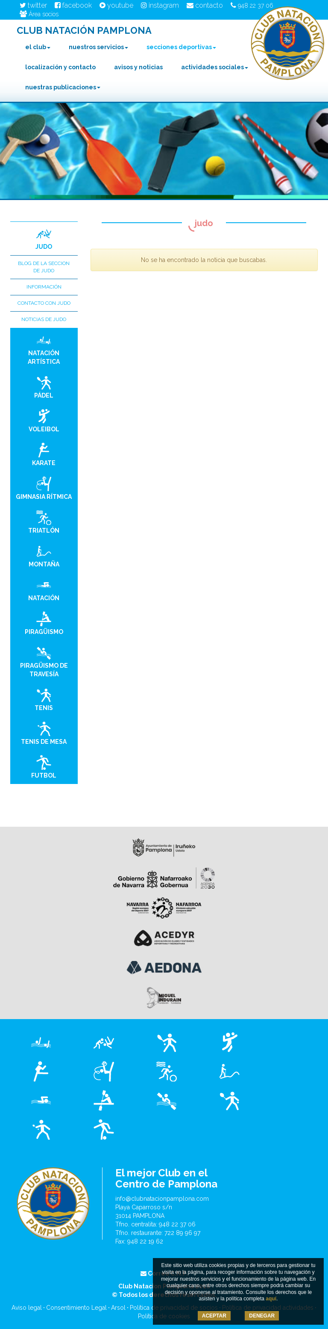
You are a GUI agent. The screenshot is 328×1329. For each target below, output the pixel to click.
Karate (44, 454)
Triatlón (44, 522)
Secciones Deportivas (181, 47)
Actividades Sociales (214, 67)
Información (44, 287)
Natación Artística (44, 349)
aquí (271, 1299)
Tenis (44, 699)
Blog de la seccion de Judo (44, 267)
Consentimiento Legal (76, 1307)
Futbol (44, 767)
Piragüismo (44, 623)
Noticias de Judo (43, 319)
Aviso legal (27, 1307)
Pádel (44, 387)
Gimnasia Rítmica (44, 488)
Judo (44, 238)
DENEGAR (262, 1316)
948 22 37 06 (252, 5)
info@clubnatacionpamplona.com (162, 1198)
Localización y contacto (60, 67)
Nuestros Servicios (98, 47)
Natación (44, 589)
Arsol (118, 1307)
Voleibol (44, 421)
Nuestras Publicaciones (62, 87)
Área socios (39, 14)
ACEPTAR (214, 1316)
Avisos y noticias (138, 67)
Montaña (44, 556)
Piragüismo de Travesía (44, 661)
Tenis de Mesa (44, 733)
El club (37, 47)
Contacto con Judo (44, 303)
